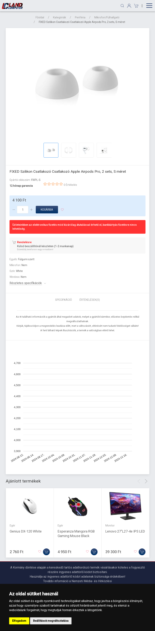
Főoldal (40, 17)
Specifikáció (63, 299)
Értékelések (89, 299)
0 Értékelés (70, 184)
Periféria (80, 17)
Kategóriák (59, 17)
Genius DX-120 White (26, 531)
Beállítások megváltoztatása (50, 620)
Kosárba (47, 209)
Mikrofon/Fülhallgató (106, 17)
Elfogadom (19, 620)
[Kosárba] (46, 551)
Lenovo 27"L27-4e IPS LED (125, 531)
